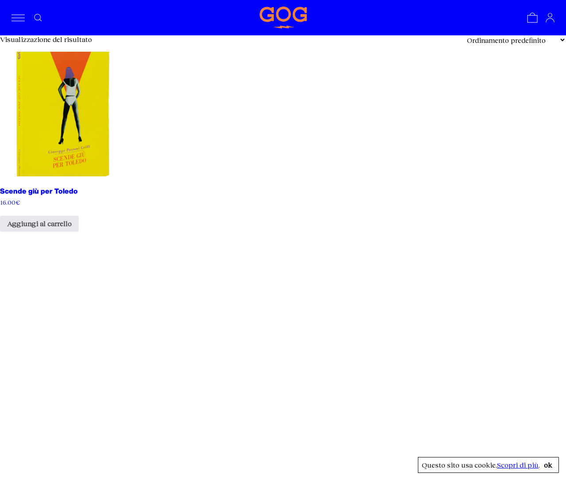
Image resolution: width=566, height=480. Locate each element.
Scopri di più (518, 465)
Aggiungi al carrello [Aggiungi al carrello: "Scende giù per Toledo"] (39, 223)
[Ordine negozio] (515, 40)
